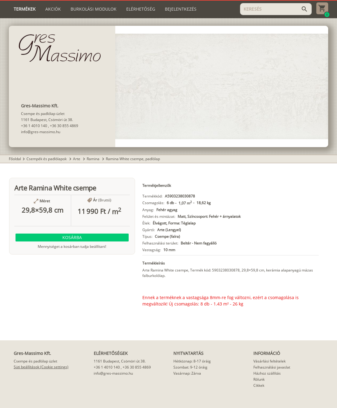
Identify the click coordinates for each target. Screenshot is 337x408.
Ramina (93, 158)
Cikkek (258, 385)
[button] (72, 237)
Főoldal (15, 158)
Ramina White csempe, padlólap (133, 158)
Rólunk (259, 379)
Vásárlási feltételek (269, 361)
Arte (77, 158)
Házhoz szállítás (267, 373)
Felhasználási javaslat (271, 367)
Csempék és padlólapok (47, 158)
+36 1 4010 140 (34, 125)
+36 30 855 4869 (64, 125)
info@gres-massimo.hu (40, 131)
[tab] (24, 9)
